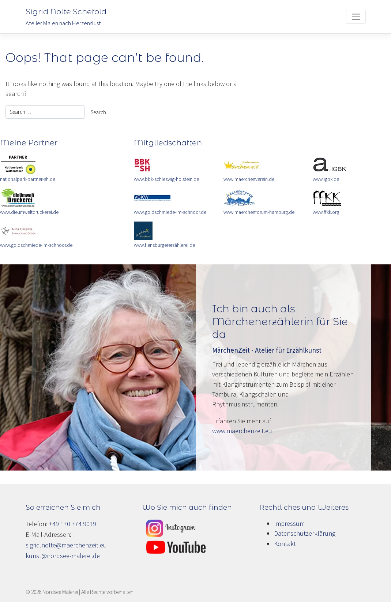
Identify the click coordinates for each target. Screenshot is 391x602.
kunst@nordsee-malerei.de (63, 555)
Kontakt (285, 543)
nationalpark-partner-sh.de (27, 179)
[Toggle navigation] (355, 17)
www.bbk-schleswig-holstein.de (166, 179)
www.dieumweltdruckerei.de (29, 212)
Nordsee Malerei (60, 591)
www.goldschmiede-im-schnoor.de (36, 245)
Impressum (289, 523)
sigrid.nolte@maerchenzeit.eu (66, 545)
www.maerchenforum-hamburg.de (258, 212)
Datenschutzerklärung (304, 533)
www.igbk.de (326, 179)
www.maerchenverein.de (248, 179)
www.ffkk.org (326, 212)
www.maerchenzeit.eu (242, 431)
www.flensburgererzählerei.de (164, 245)
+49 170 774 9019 (72, 524)
